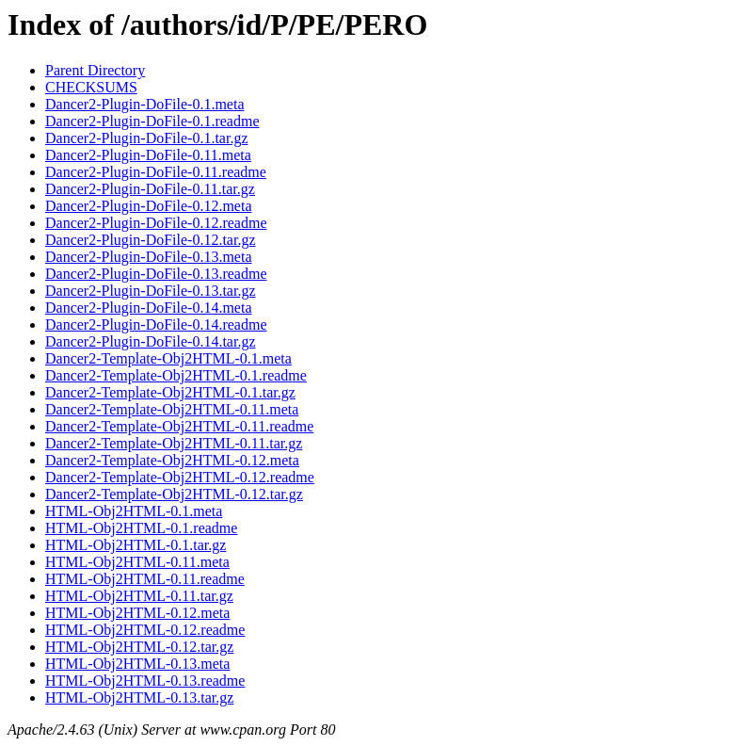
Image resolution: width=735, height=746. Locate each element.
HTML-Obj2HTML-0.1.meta (133, 511)
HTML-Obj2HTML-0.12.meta (137, 613)
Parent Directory (95, 70)
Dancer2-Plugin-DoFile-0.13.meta (148, 257)
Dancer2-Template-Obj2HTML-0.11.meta (171, 409)
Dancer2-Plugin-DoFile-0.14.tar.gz (150, 341)
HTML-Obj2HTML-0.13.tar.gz (139, 697)
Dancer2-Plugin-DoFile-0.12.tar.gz (150, 240)
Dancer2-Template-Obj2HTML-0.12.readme (179, 477)
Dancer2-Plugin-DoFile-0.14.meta (148, 308)
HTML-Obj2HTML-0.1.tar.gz (135, 545)
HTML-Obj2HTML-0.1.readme (141, 528)
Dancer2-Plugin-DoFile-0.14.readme (155, 324)
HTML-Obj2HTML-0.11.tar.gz (139, 596)
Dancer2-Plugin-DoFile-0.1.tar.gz (146, 138)
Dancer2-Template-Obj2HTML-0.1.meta (168, 358)
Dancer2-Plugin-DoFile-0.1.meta (145, 104)
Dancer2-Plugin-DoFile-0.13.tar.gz (150, 291)
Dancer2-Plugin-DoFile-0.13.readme (155, 274)
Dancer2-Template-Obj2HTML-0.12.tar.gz (174, 494)
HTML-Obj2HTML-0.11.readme (145, 579)
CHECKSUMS (91, 87)
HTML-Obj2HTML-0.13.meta (137, 664)
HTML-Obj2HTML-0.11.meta (137, 562)
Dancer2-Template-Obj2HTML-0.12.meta (172, 460)
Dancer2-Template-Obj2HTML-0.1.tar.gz (170, 392)
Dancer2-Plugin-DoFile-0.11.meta (148, 155)
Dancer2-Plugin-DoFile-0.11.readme (155, 172)
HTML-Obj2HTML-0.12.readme (145, 630)
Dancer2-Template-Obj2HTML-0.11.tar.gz (173, 443)
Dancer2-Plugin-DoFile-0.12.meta (148, 206)
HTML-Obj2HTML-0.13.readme (145, 681)
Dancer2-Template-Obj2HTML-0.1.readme (176, 375)
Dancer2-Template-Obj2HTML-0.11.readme (179, 426)
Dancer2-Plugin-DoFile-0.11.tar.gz (150, 189)
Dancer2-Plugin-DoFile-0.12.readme (155, 223)
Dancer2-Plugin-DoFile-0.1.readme (152, 121)
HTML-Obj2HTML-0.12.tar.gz (139, 647)
